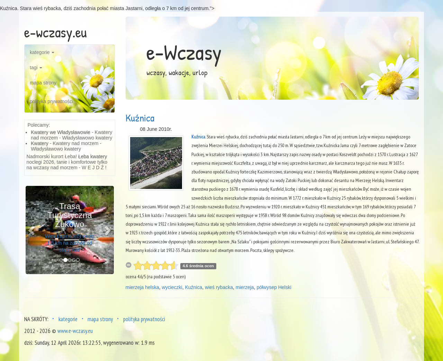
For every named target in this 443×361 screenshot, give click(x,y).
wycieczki (172, 287)
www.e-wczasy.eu (75, 331)
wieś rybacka (219, 287)
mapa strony (43, 82)
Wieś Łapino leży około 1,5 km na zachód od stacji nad (69, 243)
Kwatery (39, 143)
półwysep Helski (273, 287)
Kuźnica (140, 118)
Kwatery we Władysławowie (60, 132)
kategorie (42, 52)
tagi (36, 67)
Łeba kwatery (92, 156)
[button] (32, 230)
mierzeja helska (142, 287)
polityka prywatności (51, 101)
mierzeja (245, 287)
